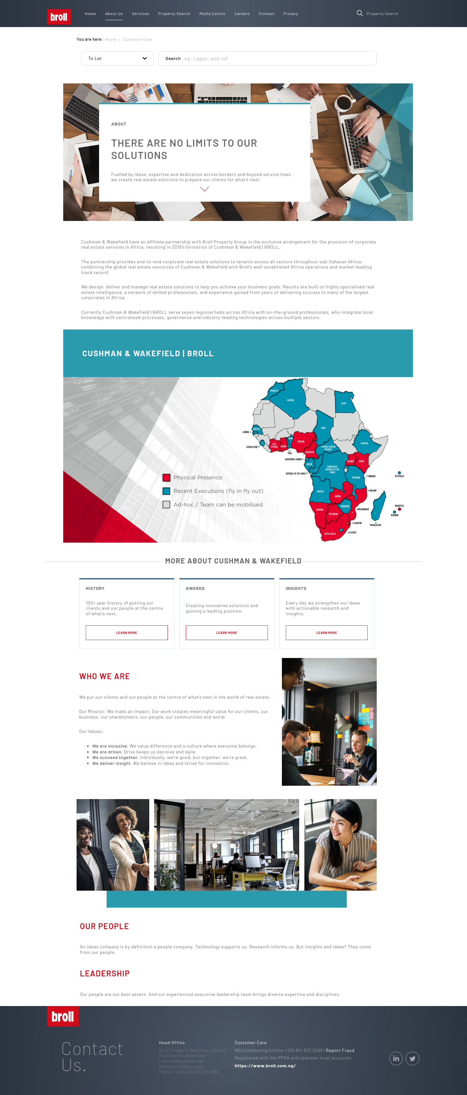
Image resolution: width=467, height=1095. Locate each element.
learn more (126, 633)
